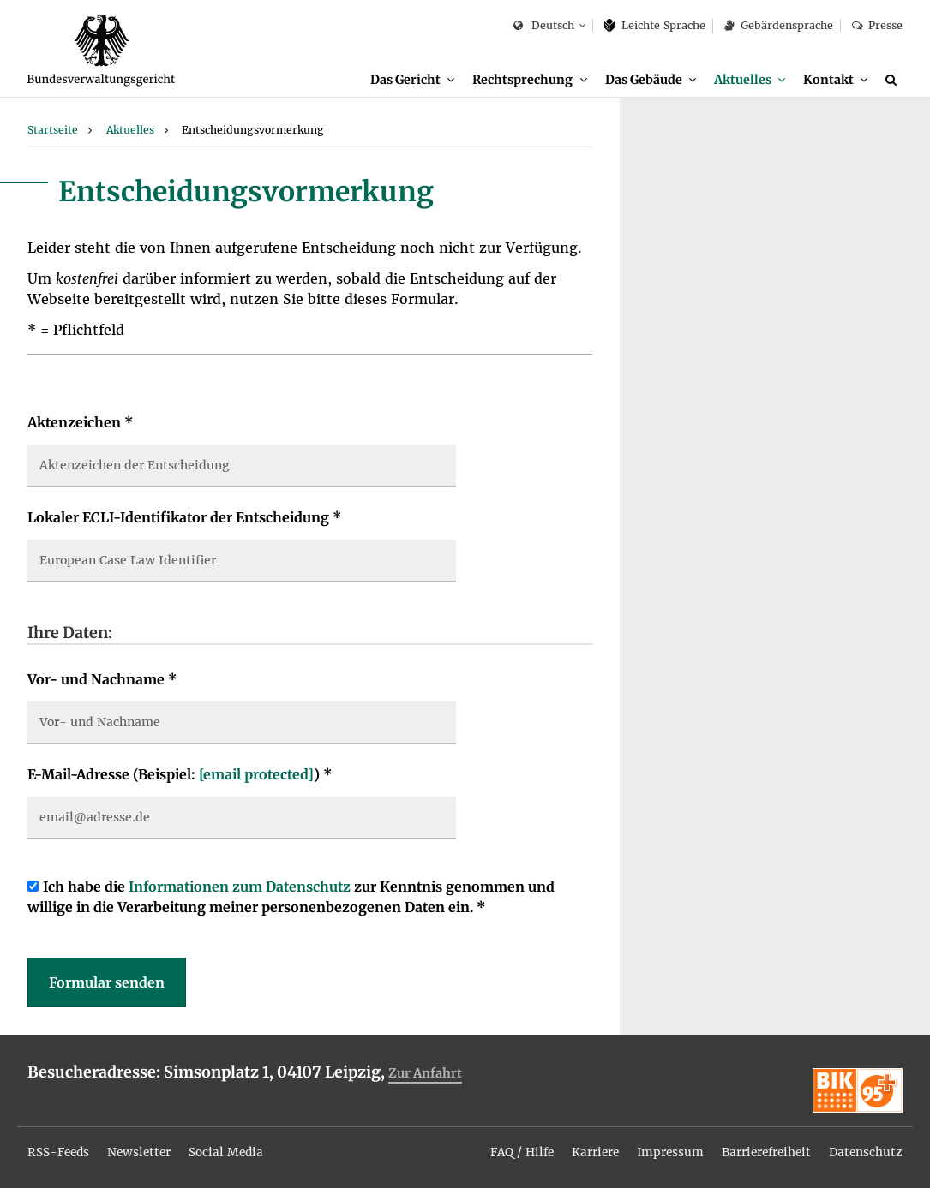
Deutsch (543, 26)
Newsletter (144, 1147)
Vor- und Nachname (102, 681)
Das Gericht (405, 79)
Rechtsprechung (522, 79)
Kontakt (828, 79)
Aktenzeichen (80, 424)
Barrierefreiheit (762, 1147)
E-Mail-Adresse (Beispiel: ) (180, 776)
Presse (877, 25)
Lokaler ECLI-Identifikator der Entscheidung (184, 519)
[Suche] (894, 79)
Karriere (585, 1147)
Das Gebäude (642, 79)
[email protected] (256, 776)
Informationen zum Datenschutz (240, 888)
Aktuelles (742, 79)
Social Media (233, 1147)
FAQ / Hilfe (509, 1147)
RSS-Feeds (60, 1147)
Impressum (662, 1147)
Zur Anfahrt (426, 1074)
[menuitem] (412, 80)
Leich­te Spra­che (655, 25)
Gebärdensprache (778, 25)
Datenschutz (865, 1147)
